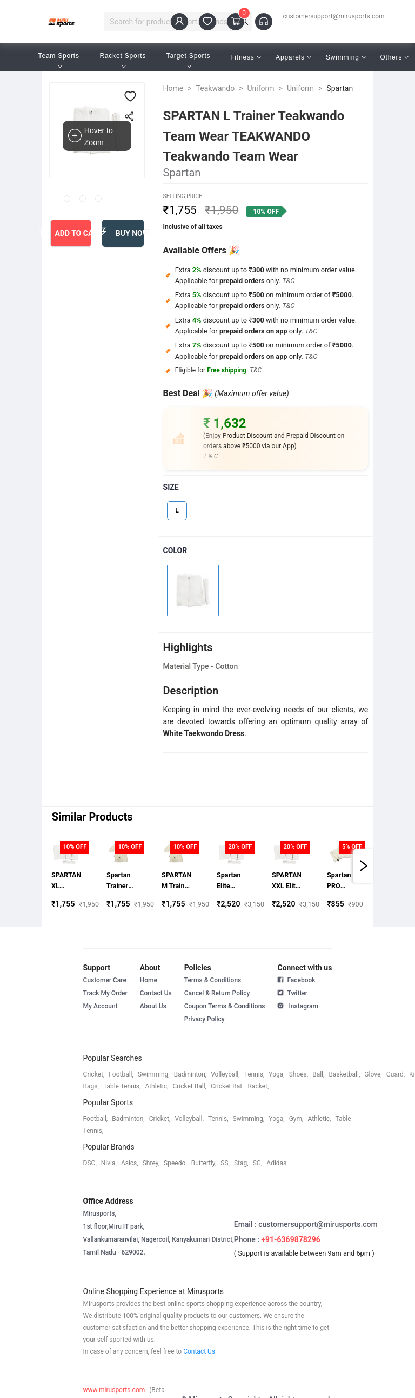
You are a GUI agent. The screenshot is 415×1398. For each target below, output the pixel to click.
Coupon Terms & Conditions (224, 1006)
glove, (372, 1074)
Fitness (245, 57)
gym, (296, 1119)
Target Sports (189, 60)
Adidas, (276, 1163)
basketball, (344, 1074)
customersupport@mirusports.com (334, 16)
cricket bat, (227, 1086)
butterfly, (204, 1163)
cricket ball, (189, 1086)
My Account (100, 1006)
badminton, (190, 1074)
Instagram (297, 1005)
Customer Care (104, 980)
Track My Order (105, 993)
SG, (258, 1163)
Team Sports (60, 60)
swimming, (154, 1074)
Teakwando (215, 88)
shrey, (151, 1163)
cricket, (94, 1074)
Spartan (339, 88)
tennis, (254, 1074)
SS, (225, 1163)
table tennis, (121, 1086)
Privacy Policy (204, 1019)
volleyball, (225, 1074)
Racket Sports (123, 60)
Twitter (292, 992)
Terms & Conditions (213, 980)
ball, (318, 1074)
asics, (129, 1163)
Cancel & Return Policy (217, 993)
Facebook (296, 980)
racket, (258, 1086)
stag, (241, 1163)
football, (121, 1074)
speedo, (175, 1163)
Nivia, (109, 1163)
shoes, (299, 1074)
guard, (395, 1074)
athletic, (156, 1086)
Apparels (293, 57)
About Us (153, 1006)
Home (173, 88)
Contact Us (156, 993)
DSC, (90, 1163)
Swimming (346, 57)
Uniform (261, 88)
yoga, (276, 1074)
